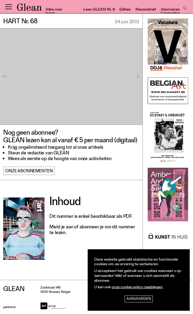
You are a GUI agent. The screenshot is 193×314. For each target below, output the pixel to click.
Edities (125, 10)
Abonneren (170, 10)
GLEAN (29, 9)
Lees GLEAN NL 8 (99, 10)
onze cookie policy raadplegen (137, 287)
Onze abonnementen (29, 171)
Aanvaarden (138, 299)
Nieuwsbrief (145, 10)
